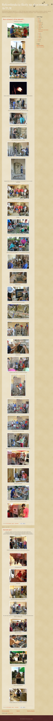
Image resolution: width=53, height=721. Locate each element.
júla (39, 28)
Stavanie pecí (7, 530)
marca (40, 37)
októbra (40, 25)
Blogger (31, 718)
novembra (40, 24)
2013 (38, 21)
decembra (40, 22)
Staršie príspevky (31, 711)
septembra (40, 27)
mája (39, 34)
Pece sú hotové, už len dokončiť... (14, 19)
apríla (39, 36)
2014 (38, 20)
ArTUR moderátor (41, 45)
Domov (18, 711)
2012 (38, 39)
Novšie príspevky (5, 711)
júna (39, 33)
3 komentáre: (17, 523)
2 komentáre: (17, 707)
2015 (38, 18)
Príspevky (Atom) (10, 713)
